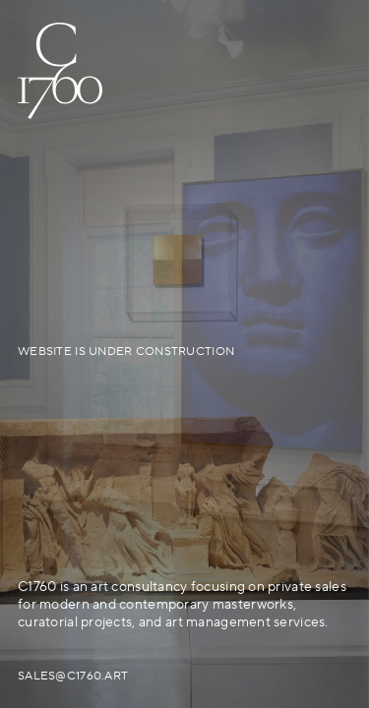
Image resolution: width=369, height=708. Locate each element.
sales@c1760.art (73, 676)
